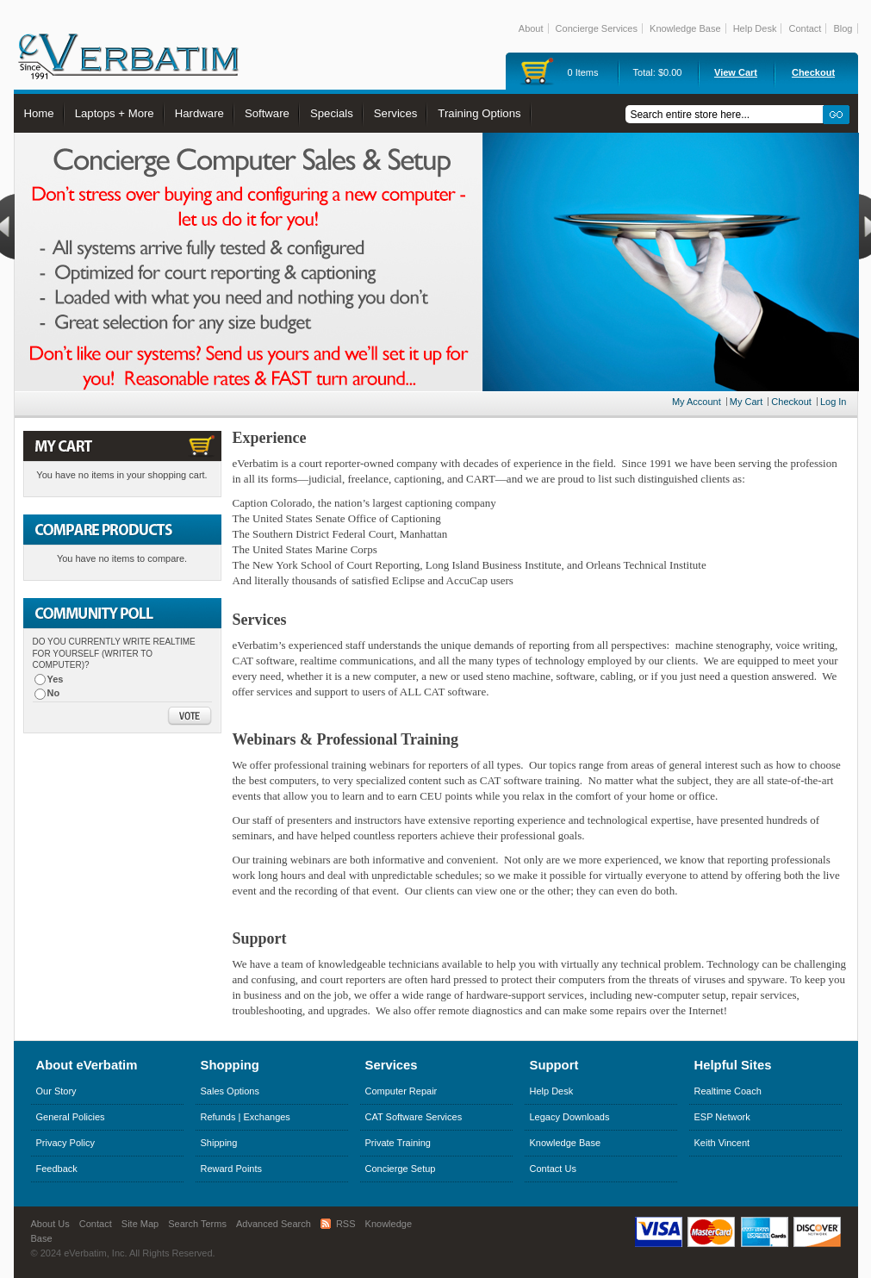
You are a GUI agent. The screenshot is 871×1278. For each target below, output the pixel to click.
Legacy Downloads (570, 1117)
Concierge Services (597, 28)
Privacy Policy (65, 1143)
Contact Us (553, 1168)
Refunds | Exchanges (245, 1117)
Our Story (56, 1091)
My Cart (746, 401)
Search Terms (197, 1224)
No (53, 693)
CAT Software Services (414, 1117)
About (531, 28)
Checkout (813, 72)
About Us (50, 1224)
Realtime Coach (728, 1091)
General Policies (70, 1117)
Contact (804, 28)
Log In (833, 401)
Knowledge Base (685, 28)
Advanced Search (273, 1224)
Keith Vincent (722, 1143)
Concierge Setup (400, 1168)
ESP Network (722, 1117)
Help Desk (755, 28)
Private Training (398, 1143)
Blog (842, 28)
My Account (696, 401)
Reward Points (232, 1168)
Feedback (57, 1168)
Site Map (140, 1224)
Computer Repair (401, 1091)
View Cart (735, 72)
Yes (55, 679)
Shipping (219, 1143)
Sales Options (230, 1091)
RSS (346, 1224)
